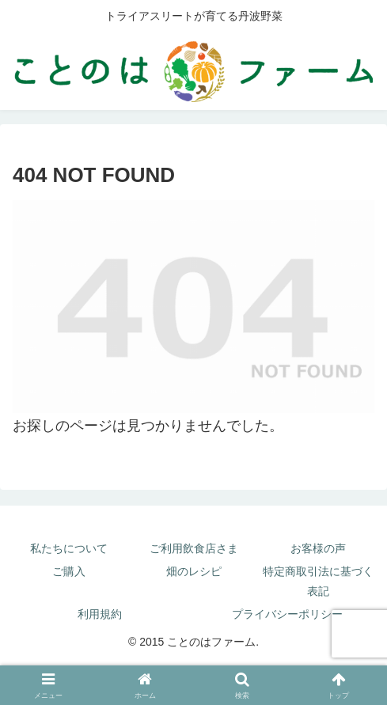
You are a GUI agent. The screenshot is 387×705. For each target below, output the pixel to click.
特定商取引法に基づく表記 (318, 581)
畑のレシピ (194, 571)
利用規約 (100, 614)
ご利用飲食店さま (194, 548)
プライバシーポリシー (287, 614)
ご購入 (68, 571)
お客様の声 (318, 548)
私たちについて (69, 548)
